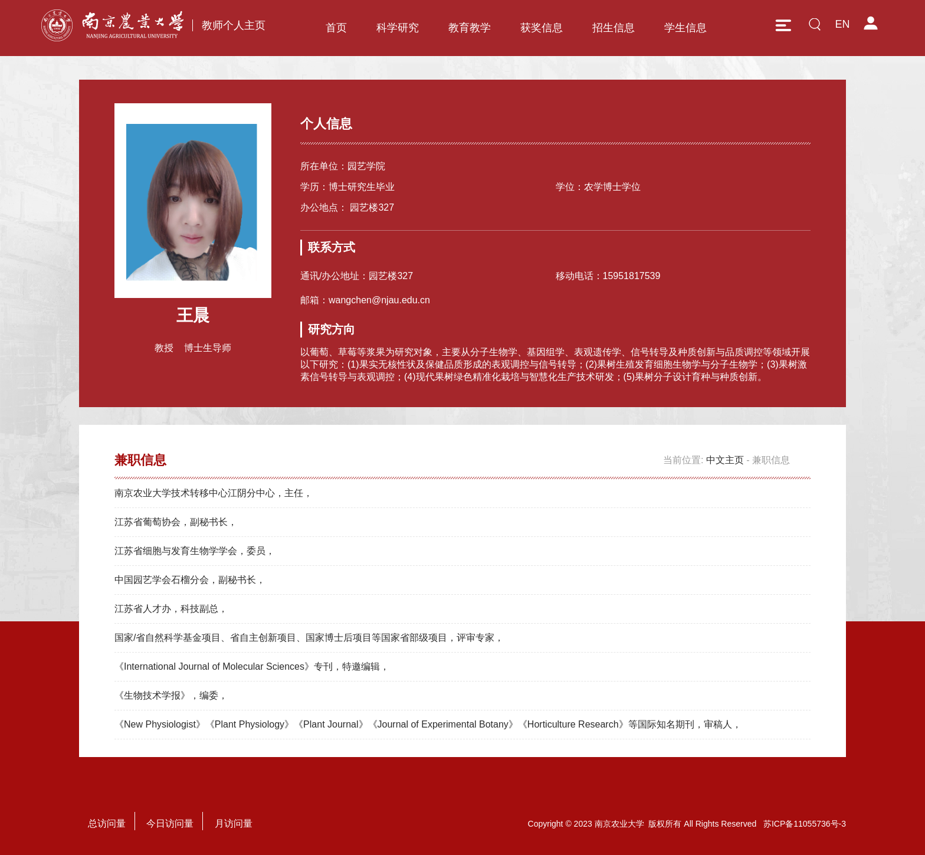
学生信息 (685, 28)
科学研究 (397, 28)
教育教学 (469, 28)
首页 (336, 28)
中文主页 (725, 460)
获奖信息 (541, 28)
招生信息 (613, 28)
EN (842, 24)
